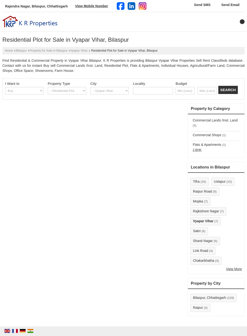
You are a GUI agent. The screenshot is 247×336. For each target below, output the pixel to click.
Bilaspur (21, 50)
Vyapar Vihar (79, 50)
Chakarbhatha (203, 260)
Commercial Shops (207, 135)
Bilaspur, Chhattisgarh (209, 298)
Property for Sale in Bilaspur (49, 50)
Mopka (198, 201)
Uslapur (220, 181)
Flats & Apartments (207, 145)
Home (9, 50)
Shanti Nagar (203, 241)
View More (234, 269)
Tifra (196, 181)
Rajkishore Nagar (206, 211)
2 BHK (197, 150)
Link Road (200, 251)
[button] (91, 6)
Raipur (198, 307)
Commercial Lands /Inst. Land (215, 120)
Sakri (197, 231)
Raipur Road (202, 191)
